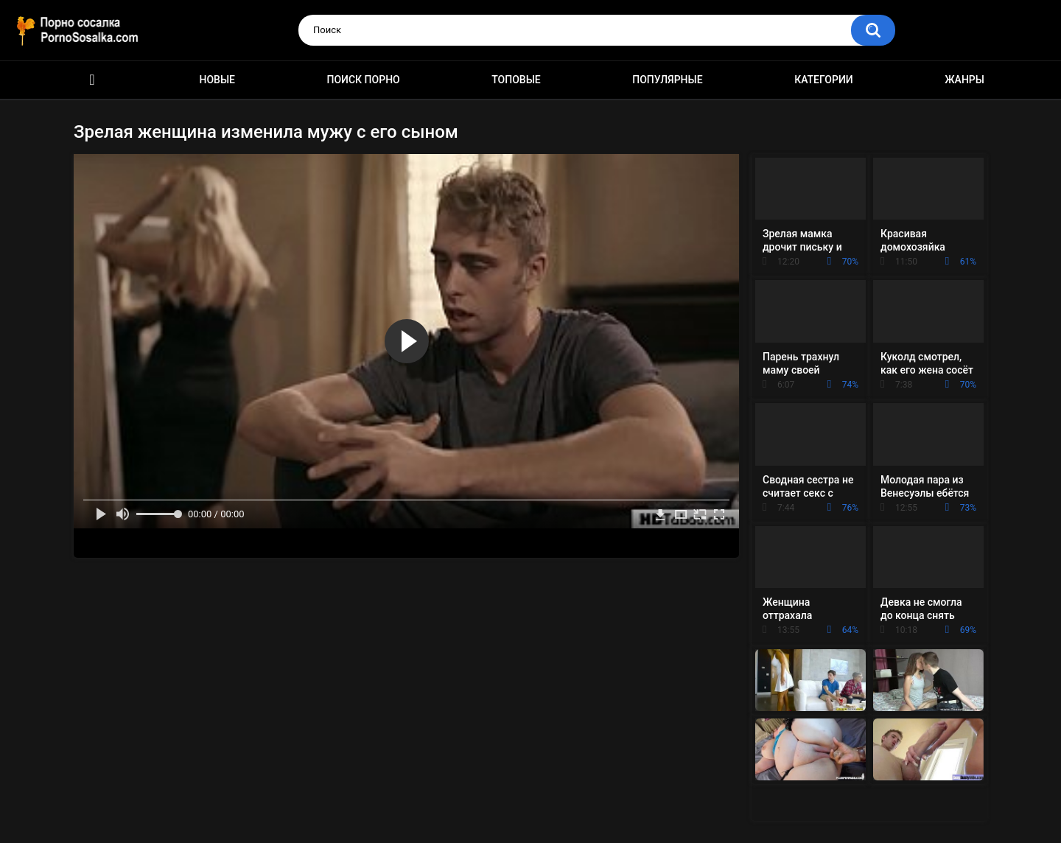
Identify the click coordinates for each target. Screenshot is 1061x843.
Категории (823, 79)
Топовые (515, 79)
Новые (217, 79)
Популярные (667, 79)
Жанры (964, 79)
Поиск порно (363, 79)
